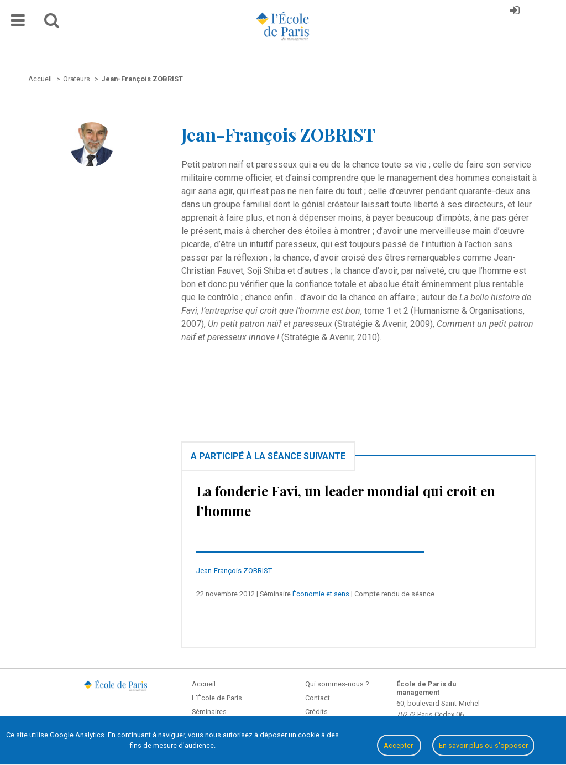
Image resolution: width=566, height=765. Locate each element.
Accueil (204, 684)
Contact (317, 698)
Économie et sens (320, 594)
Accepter (399, 745)
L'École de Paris (217, 698)
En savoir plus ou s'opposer (483, 745)
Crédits (316, 711)
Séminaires (209, 711)
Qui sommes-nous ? (337, 684)
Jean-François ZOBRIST (234, 570)
